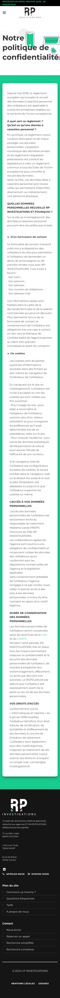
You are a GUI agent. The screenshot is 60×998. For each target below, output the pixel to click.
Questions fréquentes (20, 898)
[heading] (30, 434)
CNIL (44, 634)
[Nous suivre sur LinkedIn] (4, 869)
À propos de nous (17, 911)
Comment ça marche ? (21, 892)
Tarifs (9, 905)
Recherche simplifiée (20, 942)
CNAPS (21, 638)
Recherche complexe (20, 949)
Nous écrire (13, 929)
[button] (4, 12)
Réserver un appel (18, 936)
